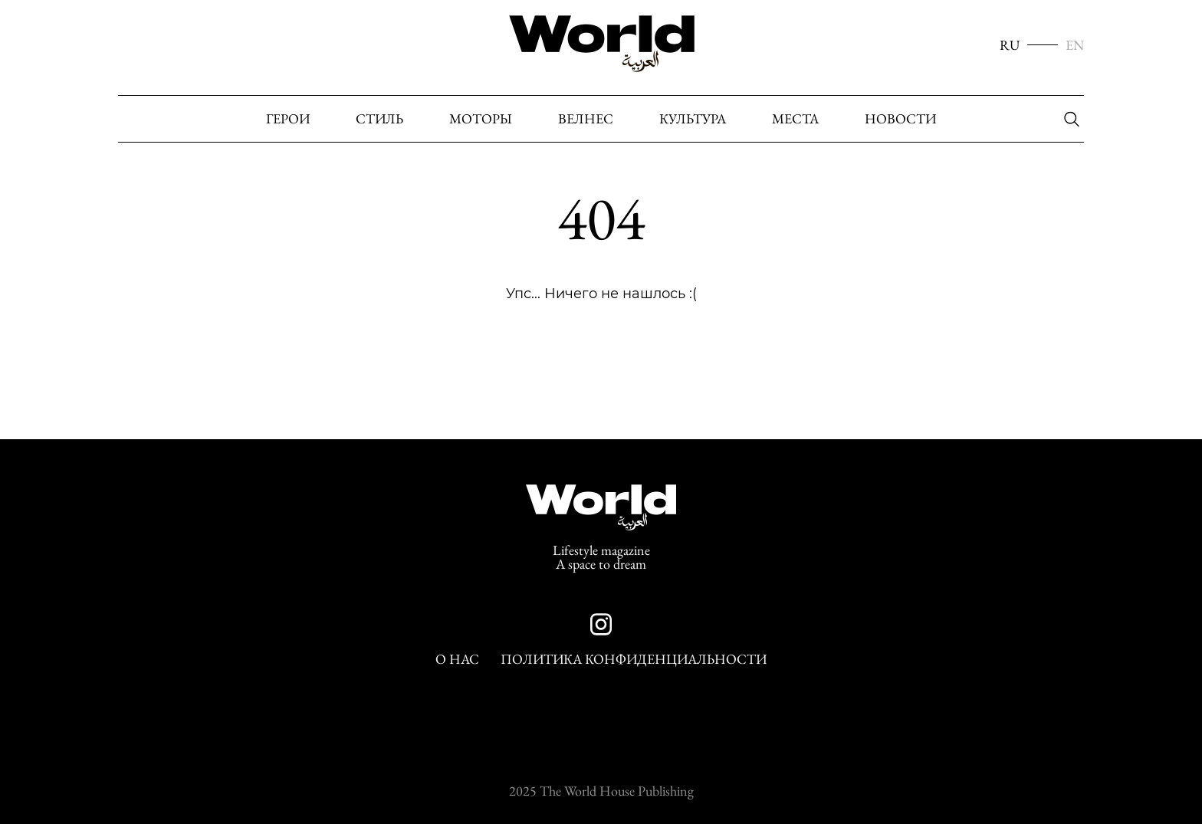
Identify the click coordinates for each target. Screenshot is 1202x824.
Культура (692, 118)
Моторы (480, 118)
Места (795, 118)
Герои (288, 118)
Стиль (379, 118)
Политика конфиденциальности (634, 659)
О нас (457, 659)
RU (1010, 45)
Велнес (585, 118)
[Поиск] (1068, 119)
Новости (900, 118)
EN (1075, 45)
